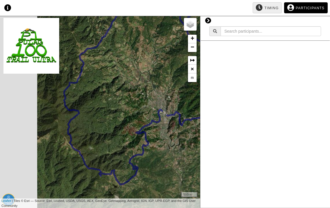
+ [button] (192, 39)
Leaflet (6, 201)
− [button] (192, 47)
